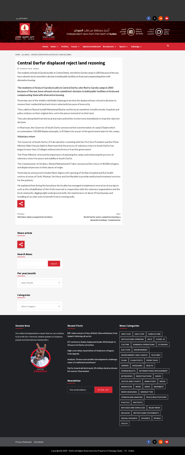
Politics (65, 46)
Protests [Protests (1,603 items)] (137, 402)
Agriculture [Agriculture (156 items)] (154, 334)
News (55, 46)
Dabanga (136, 46)
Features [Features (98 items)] (155, 355)
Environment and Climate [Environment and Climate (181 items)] (134, 355)
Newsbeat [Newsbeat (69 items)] (159, 387)
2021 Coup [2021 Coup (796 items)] (139, 334)
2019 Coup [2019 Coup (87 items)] (126, 334)
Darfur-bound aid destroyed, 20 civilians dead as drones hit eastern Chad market (92, 369)
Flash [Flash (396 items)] (124, 360)
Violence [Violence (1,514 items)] (145, 418)
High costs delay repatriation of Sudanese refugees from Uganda (90, 352)
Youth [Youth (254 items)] (124, 423)
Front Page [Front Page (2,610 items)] (152, 360)
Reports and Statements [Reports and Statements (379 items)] (146, 413)
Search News (24, 254)
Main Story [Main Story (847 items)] (150, 381)
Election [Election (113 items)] (125, 350)
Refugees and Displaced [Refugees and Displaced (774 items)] (133, 408)
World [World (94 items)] (157, 418)
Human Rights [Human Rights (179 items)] (128, 371)
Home (45, 46)
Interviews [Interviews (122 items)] (126, 376)
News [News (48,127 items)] (138, 387)
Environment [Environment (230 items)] (141, 350)
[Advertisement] (92, 7)
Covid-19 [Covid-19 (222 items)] (160, 339)
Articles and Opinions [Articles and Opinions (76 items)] (132, 339)
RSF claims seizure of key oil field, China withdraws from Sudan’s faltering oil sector (92, 334)
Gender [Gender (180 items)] (125, 365)
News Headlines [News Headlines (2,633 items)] (129, 392)
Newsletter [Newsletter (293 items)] (147, 392)
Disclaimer (39, 442)
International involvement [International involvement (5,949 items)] (153, 371)
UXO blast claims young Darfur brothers (43, 215)
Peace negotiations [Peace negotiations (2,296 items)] (156, 397)
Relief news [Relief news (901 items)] (154, 408)
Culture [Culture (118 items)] (125, 344)
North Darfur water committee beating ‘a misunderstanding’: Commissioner (94, 216)
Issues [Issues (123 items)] (158, 376)
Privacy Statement (23, 442)
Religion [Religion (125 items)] (125, 413)
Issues (75, 46)
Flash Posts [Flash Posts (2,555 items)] (137, 360)
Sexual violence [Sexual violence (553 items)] (129, 418)
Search (54, 263)
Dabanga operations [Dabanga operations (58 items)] (143, 344)
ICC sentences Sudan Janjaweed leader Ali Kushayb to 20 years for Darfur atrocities (91, 343)
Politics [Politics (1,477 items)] (125, 402)
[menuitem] (22, 18)
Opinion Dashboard (91, 46)
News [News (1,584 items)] (147, 387)
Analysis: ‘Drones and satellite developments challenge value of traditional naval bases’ (92, 361)
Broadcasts (110, 46)
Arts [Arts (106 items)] (149, 339)
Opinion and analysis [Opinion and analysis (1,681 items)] (131, 397)
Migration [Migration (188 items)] (126, 387)
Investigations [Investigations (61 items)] (143, 376)
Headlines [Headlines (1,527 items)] (137, 365)
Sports (124, 46)
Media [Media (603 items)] (162, 381)
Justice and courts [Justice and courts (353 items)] (131, 381)
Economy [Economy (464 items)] (163, 344)
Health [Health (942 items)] (149, 365)
